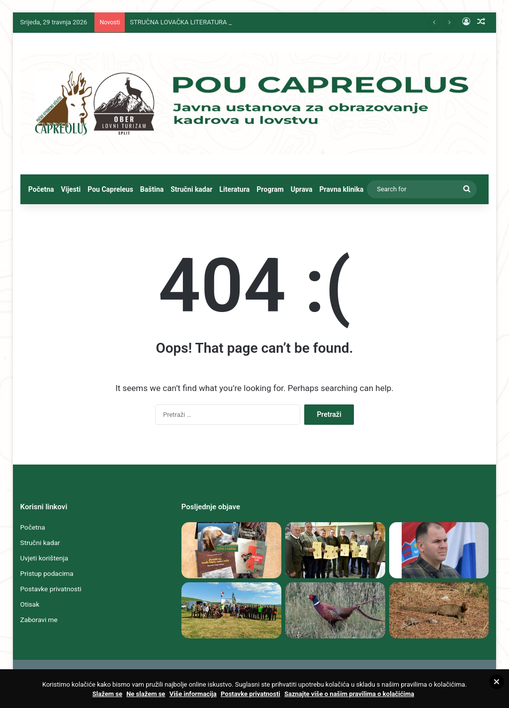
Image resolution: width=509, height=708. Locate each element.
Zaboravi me (39, 620)
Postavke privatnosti (51, 589)
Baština (152, 189)
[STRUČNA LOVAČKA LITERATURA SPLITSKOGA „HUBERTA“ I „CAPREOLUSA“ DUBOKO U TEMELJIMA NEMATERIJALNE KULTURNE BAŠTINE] (231, 550)
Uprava (302, 189)
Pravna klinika (342, 189)
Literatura (234, 189)
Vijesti (71, 189)
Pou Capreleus (110, 189)
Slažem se (107, 694)
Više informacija (193, 694)
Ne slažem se (145, 694)
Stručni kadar (191, 189)
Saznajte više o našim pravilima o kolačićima (349, 694)
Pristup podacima (47, 573)
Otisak (30, 604)
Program (269, 189)
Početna (41, 189)
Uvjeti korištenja (44, 558)
